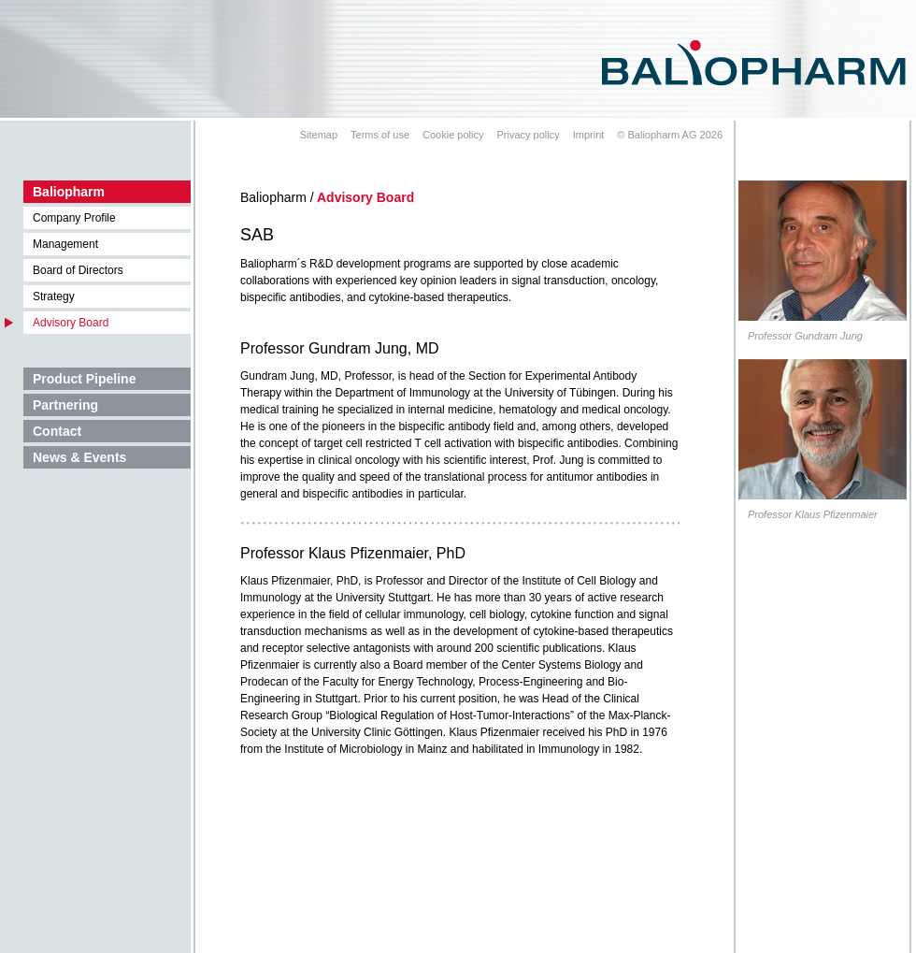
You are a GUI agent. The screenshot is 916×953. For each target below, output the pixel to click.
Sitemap (318, 134)
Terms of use (380, 134)
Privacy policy (527, 134)
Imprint (589, 134)
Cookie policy (452, 134)
